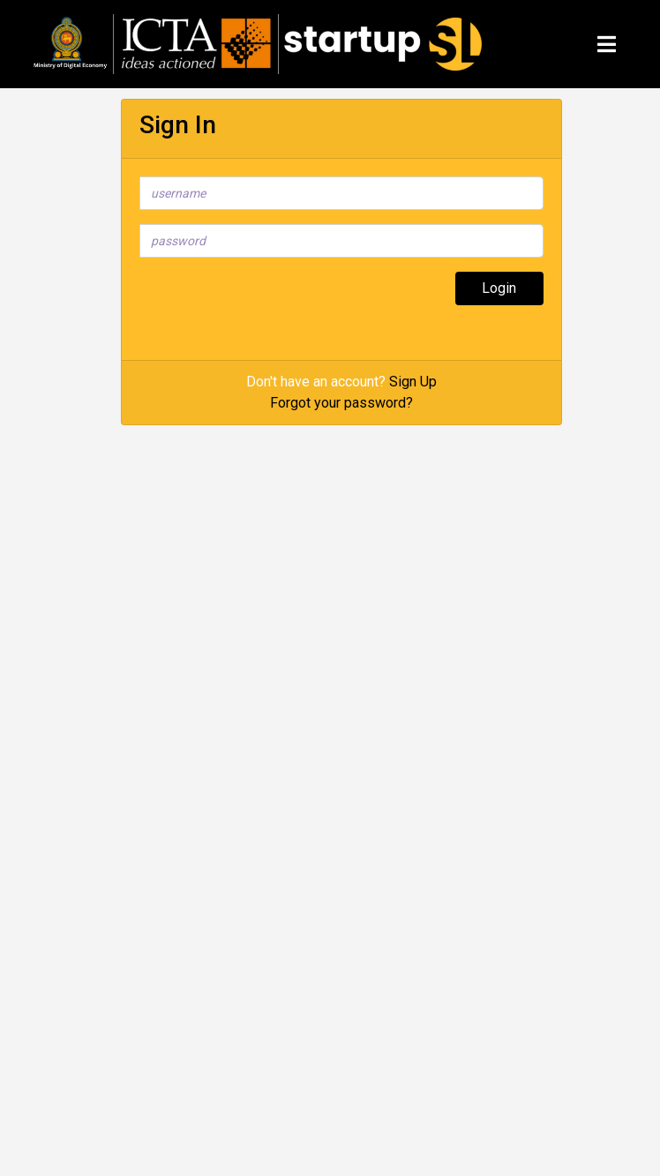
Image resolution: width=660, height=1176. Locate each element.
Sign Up (413, 381)
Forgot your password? (341, 402)
